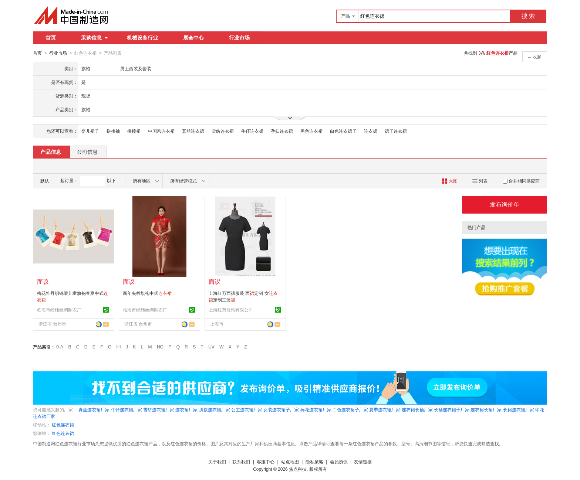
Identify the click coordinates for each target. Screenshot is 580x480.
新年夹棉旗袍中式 (147, 293)
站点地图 (290, 461)
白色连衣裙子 (343, 130)
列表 (480, 180)
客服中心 (265, 461)
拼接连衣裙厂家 (214, 409)
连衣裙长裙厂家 (486, 409)
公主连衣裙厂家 (246, 409)
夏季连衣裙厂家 (384, 409)
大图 (449, 180)
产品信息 (50, 151)
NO (160, 346)
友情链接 (363, 461)
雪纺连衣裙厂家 (158, 409)
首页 (50, 38)
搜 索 (528, 16)
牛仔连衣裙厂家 (126, 409)
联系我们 (241, 461)
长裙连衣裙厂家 (518, 409)
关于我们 (217, 461)
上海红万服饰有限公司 (231, 309)
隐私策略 (314, 461)
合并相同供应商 (521, 180)
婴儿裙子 (90, 130)
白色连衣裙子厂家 (350, 409)
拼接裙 (134, 130)
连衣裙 (370, 130)
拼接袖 (113, 130)
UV (211, 346)
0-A (59, 346)
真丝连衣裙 (193, 130)
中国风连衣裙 (161, 130)
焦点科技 (298, 469)
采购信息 (94, 38)
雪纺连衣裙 (223, 130)
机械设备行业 (142, 38)
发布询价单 (504, 204)
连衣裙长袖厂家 (417, 409)
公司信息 (87, 151)
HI (119, 346)
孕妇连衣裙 (282, 130)
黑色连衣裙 (311, 130)
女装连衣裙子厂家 (281, 409)
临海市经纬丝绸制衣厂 (59, 309)
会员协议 (339, 461)
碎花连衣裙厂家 (315, 409)
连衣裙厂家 (186, 409)
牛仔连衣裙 (252, 130)
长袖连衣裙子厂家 (451, 409)
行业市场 (239, 38)
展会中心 (193, 38)
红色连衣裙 (63, 424)
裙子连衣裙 (396, 130)
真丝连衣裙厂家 (93, 409)
